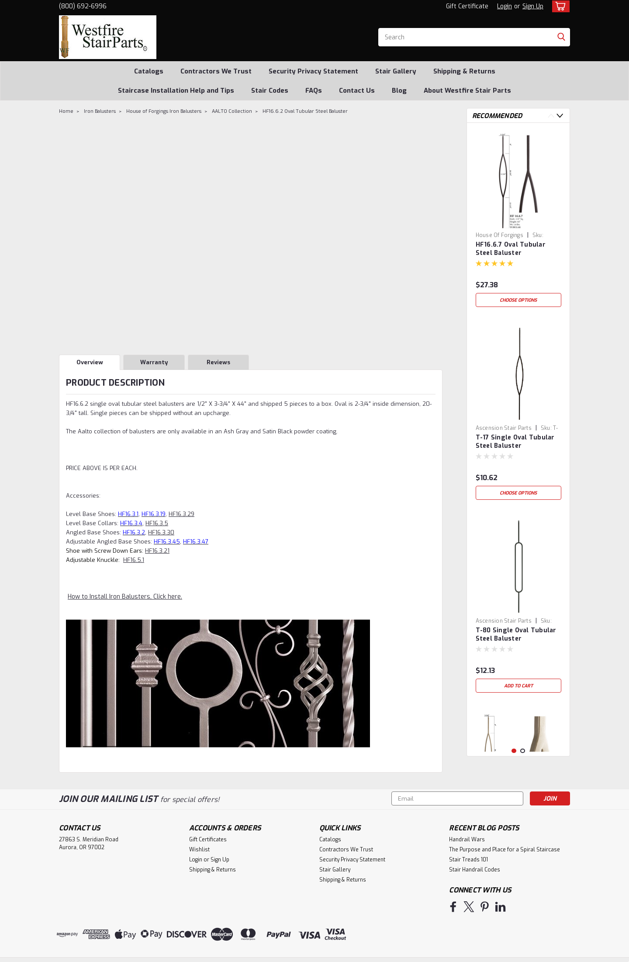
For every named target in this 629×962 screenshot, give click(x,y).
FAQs (313, 90)
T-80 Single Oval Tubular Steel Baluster (516, 634)
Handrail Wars (467, 839)
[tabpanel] (518, 220)
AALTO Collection (232, 111)
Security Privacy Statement (313, 71)
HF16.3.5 (156, 523)
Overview (89, 362)
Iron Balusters (100, 111)
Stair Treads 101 (468, 859)
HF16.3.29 (181, 514)
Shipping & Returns (464, 71)
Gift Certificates (208, 839)
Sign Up (532, 6)
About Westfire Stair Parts (467, 90)
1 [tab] (513, 751)
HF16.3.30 (161, 532)
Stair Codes (269, 90)
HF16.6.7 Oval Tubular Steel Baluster (511, 248)
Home (66, 111)
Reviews (218, 362)
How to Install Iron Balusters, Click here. (125, 597)
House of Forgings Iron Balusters (163, 111)
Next (559, 115)
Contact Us (357, 90)
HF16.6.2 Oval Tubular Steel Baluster (305, 111)
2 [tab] (522, 751)
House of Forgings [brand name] (499, 235)
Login (504, 6)
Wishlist (199, 849)
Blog (399, 90)
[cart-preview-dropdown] (559, 6)
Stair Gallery (395, 71)
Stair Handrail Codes (474, 869)
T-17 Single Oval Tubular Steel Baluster (515, 441)
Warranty (154, 362)
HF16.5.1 (133, 560)
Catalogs (148, 71)
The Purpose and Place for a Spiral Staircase (504, 849)
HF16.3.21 (157, 550)
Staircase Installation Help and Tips (176, 90)
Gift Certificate (467, 6)
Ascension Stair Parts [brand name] (504, 428)
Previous (551, 115)
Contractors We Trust (216, 71)
